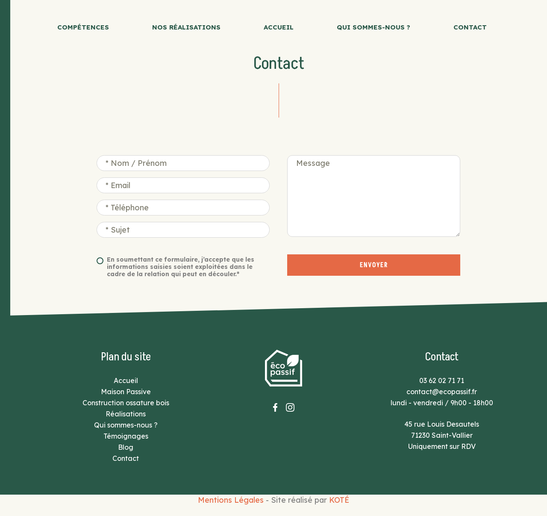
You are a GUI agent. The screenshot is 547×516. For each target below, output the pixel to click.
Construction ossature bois (125, 402)
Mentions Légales (231, 500)
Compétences (83, 27)
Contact (470, 27)
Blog (125, 447)
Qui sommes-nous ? (373, 27)
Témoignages (125, 436)
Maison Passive (126, 391)
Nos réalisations (186, 27)
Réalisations (126, 414)
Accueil (279, 27)
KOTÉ (339, 500)
